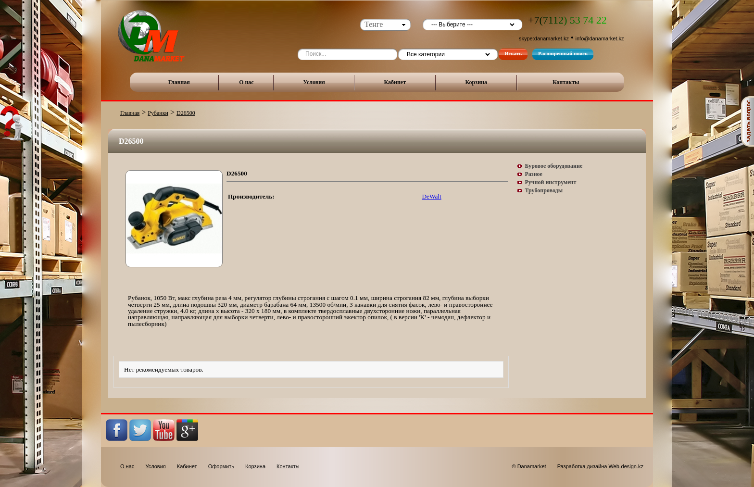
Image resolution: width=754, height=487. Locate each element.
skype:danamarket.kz (544, 38)
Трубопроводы (544, 190)
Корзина (476, 82)
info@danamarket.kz (600, 38)
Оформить (221, 466)
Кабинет (395, 82)
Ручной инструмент (551, 182)
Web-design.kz (625, 466)
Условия (314, 82)
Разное (533, 174)
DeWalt (431, 196)
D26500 (185, 113)
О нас (246, 82)
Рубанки (158, 113)
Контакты (566, 82)
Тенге (373, 24)
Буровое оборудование (554, 165)
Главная (179, 82)
